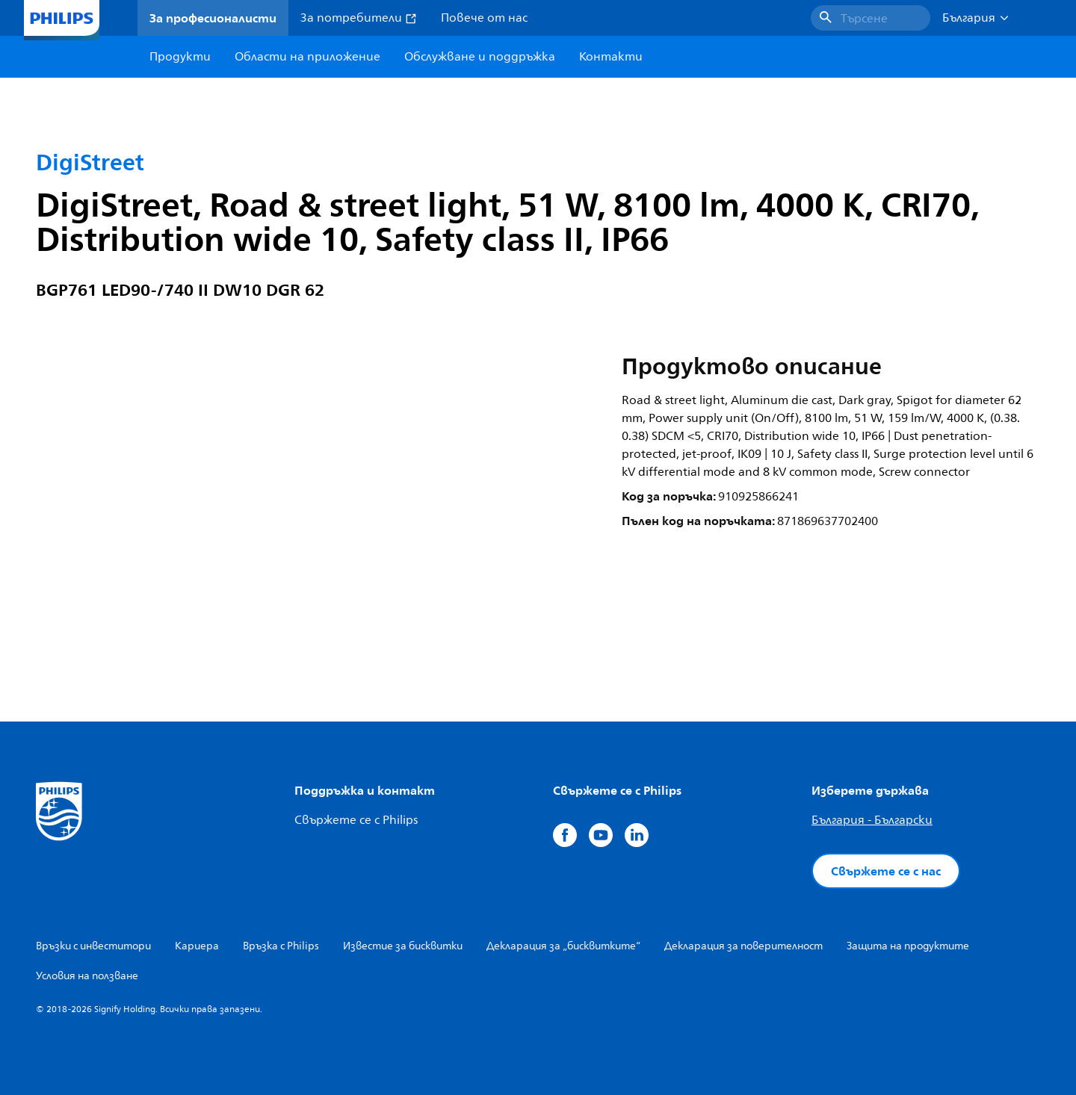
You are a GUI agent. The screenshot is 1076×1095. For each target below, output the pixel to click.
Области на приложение (307, 56)
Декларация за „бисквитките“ (563, 946)
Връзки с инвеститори (93, 946)
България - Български (872, 820)
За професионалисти (212, 18)
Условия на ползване (87, 975)
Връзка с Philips (281, 946)
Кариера (197, 946)
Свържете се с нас (886, 870)
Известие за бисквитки (403, 946)
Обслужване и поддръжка (479, 56)
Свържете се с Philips (356, 820)
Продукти (180, 56)
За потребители (358, 18)
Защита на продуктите (908, 946)
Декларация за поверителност (743, 946)
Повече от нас (484, 18)
